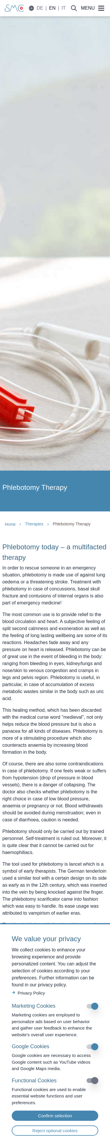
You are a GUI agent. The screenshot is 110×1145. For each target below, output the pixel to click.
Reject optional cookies (54, 1130)
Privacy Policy (28, 992)
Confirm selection (55, 1115)
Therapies (34, 524)
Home (10, 524)
